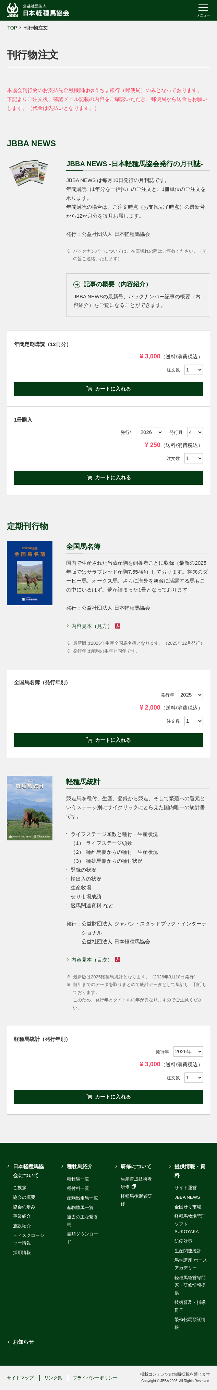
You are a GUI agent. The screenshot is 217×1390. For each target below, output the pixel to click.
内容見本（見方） (95, 626)
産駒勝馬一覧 (80, 1207)
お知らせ (23, 1342)
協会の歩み (24, 1206)
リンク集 (53, 1377)
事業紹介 (22, 1216)
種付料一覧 (78, 1188)
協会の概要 (24, 1197)
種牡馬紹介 (80, 1166)
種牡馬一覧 (78, 1179)
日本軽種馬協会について (28, 1170)
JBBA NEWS (187, 1197)
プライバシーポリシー (95, 1377)
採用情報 (22, 1252)
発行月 (176, 432)
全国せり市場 (187, 1206)
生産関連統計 (187, 1250)
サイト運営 (185, 1187)
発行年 (127, 432)
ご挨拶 (19, 1187)
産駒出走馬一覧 (82, 1198)
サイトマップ (20, 1377)
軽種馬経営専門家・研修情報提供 (190, 1285)
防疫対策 (183, 1241)
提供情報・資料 (189, 1170)
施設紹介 (22, 1225)
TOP (12, 28)
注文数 (173, 369)
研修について (136, 1166)
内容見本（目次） (95, 960)
